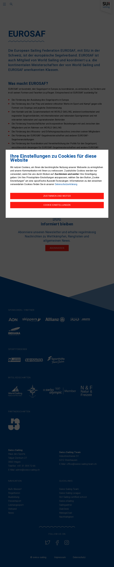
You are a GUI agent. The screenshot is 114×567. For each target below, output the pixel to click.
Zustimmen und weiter (57, 196)
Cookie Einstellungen (57, 205)
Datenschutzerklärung (66, 184)
